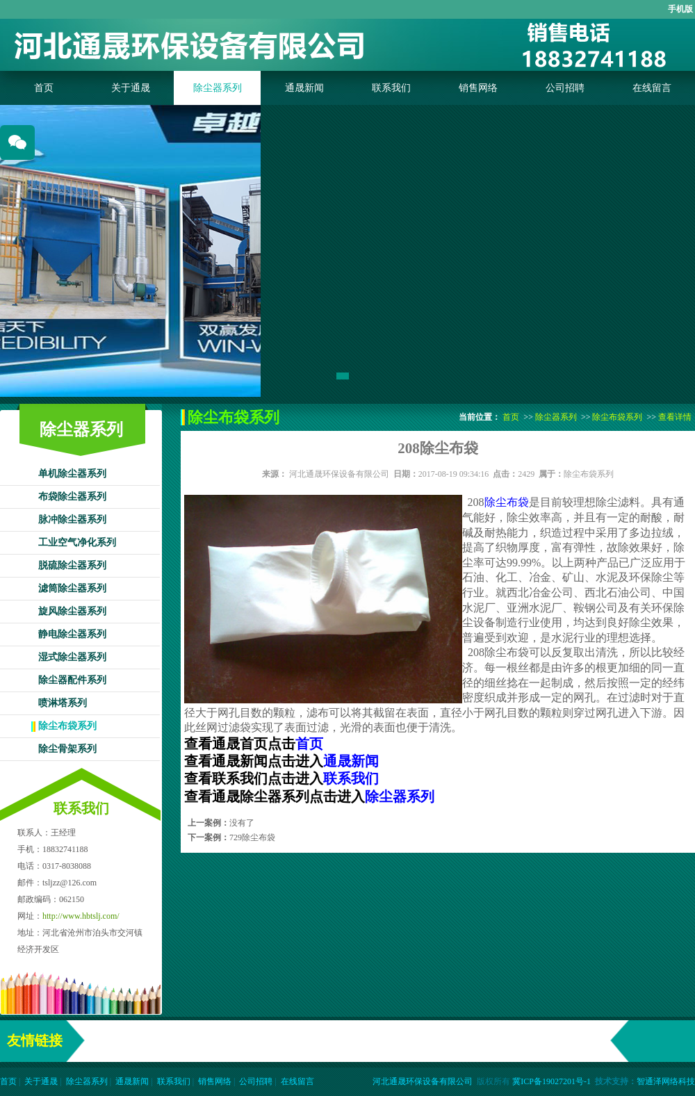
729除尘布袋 (252, 837)
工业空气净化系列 (77, 542)
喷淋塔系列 (62, 703)
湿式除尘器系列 (72, 657)
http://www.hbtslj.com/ (81, 916)
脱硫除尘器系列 (72, 565)
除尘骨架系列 (67, 749)
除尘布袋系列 (67, 726)
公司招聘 (565, 88)
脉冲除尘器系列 (72, 519)
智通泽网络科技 (666, 1081)
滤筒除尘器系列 (72, 588)
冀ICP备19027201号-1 (551, 1081)
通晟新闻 (304, 88)
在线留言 (651, 88)
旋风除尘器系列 (72, 611)
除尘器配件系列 (72, 680)
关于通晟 (130, 88)
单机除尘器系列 (72, 473)
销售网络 (478, 88)
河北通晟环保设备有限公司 (339, 474)
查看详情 (675, 417)
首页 (44, 88)
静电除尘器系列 (72, 634)
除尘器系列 (217, 88)
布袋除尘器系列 (72, 496)
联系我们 (391, 88)
